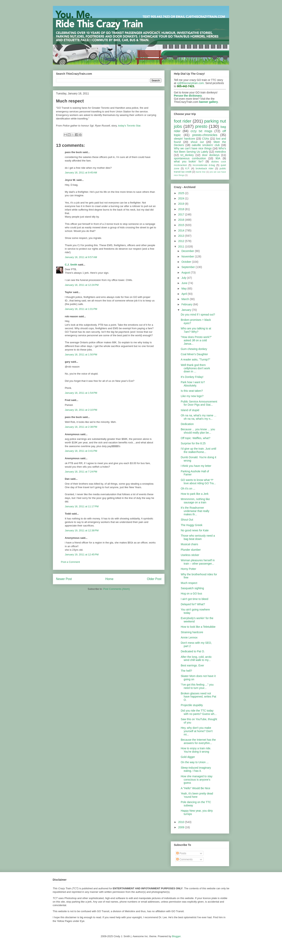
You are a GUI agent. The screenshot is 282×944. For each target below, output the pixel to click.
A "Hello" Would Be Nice (195, 788)
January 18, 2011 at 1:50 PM (81, 354)
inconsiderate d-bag (204, 165)
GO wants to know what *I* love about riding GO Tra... (198, 481)
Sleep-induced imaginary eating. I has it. (196, 769)
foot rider (182, 121)
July (184, 277)
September (188, 267)
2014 (181, 230)
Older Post (154, 579)
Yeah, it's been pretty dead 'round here (197, 795)
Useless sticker (190, 555)
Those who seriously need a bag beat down (198, 537)
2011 (181, 246)
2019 (181, 203)
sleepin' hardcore (184, 138)
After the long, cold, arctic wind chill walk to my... (196, 658)
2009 (181, 827)
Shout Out (187, 519)
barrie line (200, 172)
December (188, 251)
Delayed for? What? (193, 604)
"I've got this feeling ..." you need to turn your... (197, 686)
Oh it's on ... (188, 488)
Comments (184, 859)
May (184, 288)
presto (201, 126)
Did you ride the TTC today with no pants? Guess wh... (199, 712)
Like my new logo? (192, 396)
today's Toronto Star (129, 125)
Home (109, 579)
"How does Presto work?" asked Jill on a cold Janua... (196, 340)
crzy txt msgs (201, 131)
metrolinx (220, 151)
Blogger (176, 936)
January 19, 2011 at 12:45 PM (82, 554)
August (186, 272)
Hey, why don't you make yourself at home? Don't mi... (196, 731)
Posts (181, 853)
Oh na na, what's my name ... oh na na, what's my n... (198, 417)
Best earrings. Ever (192, 665)
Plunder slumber (191, 549)
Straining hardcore (192, 632)
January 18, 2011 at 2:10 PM (81, 409)
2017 (181, 214)
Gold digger (188, 756)
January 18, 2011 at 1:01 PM (81, 308)
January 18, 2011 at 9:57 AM (81, 257)
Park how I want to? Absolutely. (193, 384)
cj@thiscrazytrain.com (190, 83)
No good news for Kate (195, 530)
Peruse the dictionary (188, 95)
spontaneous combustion (190, 158)
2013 (181, 235)
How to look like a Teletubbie (198, 626)
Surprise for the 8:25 (193, 443)
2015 (181, 225)
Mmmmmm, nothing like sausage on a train (195, 501)
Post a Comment (70, 561)
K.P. (187, 168)
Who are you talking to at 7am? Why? (196, 330)
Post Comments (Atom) (116, 588)
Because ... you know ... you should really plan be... (198, 431)
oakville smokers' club (206, 145)
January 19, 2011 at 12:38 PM (82, 530)
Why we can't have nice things (193, 148)
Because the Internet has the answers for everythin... (198, 741)
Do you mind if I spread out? (198, 314)
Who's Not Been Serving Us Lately (200, 150)
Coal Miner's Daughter (194, 354)
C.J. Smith (71, 264)
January (186, 309)
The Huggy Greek (191, 525)
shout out (197, 141)
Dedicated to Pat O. (193, 651)
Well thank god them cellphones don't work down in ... (195, 368)
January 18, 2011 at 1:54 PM (81, 392)
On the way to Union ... (195, 762)
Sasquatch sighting (192, 588)
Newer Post (64, 579)
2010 (181, 822)
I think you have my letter (196, 465)
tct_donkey (187, 155)
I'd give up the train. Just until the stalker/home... (198, 450)
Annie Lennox (189, 637)
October (186, 261)
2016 (181, 219)
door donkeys (211, 155)
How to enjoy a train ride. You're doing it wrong (196, 750)
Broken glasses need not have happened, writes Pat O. (198, 697)
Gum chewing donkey (194, 349)
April (184, 293)
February (187, 304)
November (188, 256)
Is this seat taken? (192, 390)
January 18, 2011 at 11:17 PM (82, 506)
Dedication (187, 424)
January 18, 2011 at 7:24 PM (81, 471)
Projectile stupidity (192, 705)
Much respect (189, 583)
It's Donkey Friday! (192, 376)
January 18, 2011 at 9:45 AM (81, 172)
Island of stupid (190, 410)
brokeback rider (204, 168)
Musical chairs (189, 544)
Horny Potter (188, 568)
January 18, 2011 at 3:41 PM (81, 450)
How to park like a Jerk (195, 493)
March (185, 299)
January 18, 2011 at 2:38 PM (81, 426)
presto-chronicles (204, 135)
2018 (181, 209)
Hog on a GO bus (191, 593)
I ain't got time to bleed (194, 599)
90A (217, 158)
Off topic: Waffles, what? (195, 438)
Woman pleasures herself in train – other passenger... (198, 562)
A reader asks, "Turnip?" (195, 359)
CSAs (205, 138)
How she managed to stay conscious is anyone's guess (196, 779)
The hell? (186, 670)
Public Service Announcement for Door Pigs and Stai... (199, 403)
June (184, 283)
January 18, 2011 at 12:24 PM (82, 284)
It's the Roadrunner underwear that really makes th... (195, 511)
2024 (181, 198)
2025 (181, 193)
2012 (181, 241)
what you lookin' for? (188, 161)
